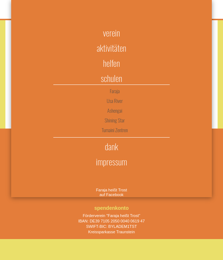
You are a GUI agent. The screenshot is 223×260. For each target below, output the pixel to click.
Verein (111, 32)
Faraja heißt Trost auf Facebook (111, 192)
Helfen (111, 62)
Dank (111, 146)
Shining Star (115, 120)
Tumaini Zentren (115, 130)
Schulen (111, 78)
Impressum (111, 161)
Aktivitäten (111, 47)
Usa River (114, 100)
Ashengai (114, 110)
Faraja (115, 91)
